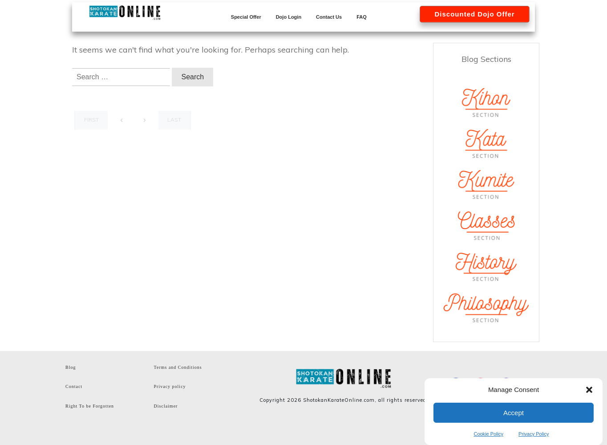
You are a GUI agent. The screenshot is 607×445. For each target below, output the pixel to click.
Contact (73, 386)
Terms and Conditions (178, 367)
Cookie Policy (488, 434)
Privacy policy (170, 386)
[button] (589, 389)
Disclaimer (166, 406)
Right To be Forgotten (89, 406)
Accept (513, 412)
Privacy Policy (533, 434)
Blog (70, 367)
